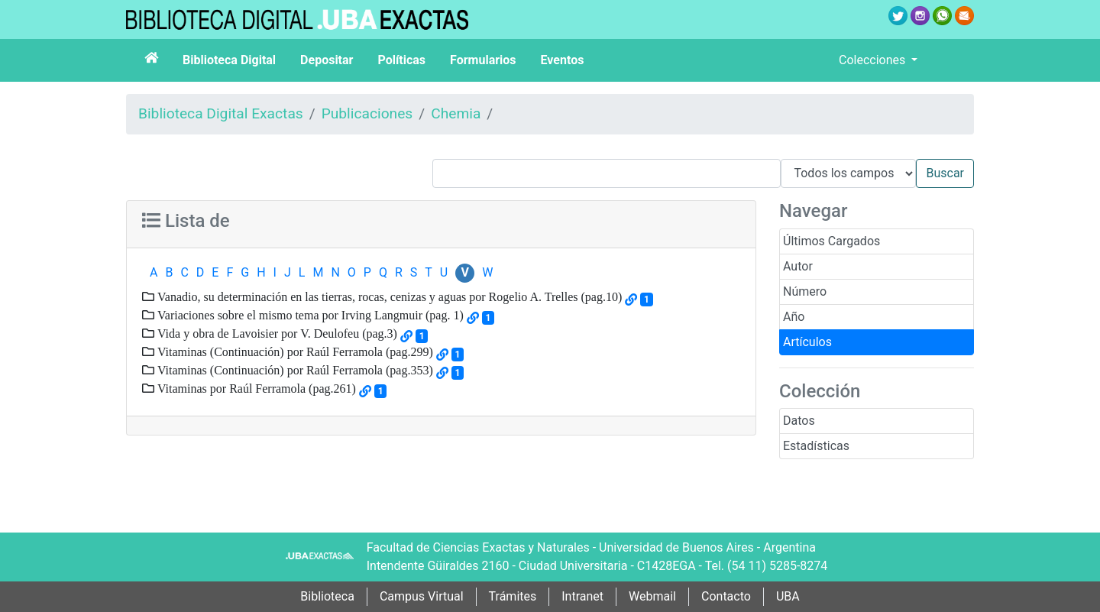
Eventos (562, 60)
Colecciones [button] (873, 60)
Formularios (483, 60)
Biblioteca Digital (229, 60)
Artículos (807, 342)
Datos (799, 420)
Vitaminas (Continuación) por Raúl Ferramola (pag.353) (293, 370)
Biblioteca (327, 596)
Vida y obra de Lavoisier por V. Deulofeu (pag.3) (275, 333)
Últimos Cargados (831, 241)
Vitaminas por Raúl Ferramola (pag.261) (255, 388)
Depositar (326, 60)
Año (793, 316)
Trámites (513, 596)
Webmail (652, 596)
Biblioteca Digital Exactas (220, 113)
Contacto (726, 596)
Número (805, 291)
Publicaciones (367, 113)
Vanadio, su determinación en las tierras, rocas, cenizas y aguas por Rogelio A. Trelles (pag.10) (388, 296)
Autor (798, 266)
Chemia (455, 113)
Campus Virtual (422, 596)
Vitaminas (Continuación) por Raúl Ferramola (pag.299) (293, 351)
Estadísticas (816, 446)
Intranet (582, 596)
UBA (788, 596)
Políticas (401, 60)
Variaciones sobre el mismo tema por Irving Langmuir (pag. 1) (309, 315)
